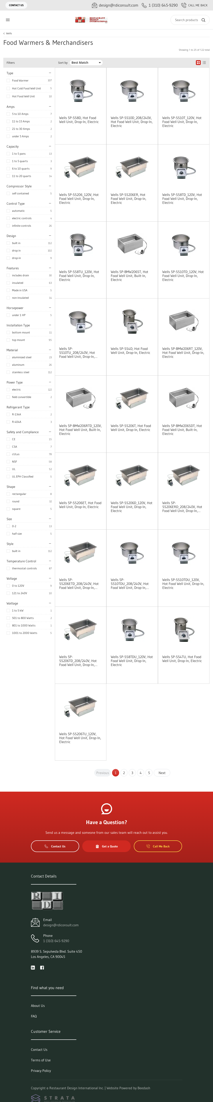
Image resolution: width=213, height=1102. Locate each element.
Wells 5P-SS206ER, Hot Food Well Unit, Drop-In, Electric (128, 198)
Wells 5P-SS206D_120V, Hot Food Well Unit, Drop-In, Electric (131, 507)
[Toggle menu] (7, 20)
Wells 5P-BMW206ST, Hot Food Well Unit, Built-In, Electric (129, 276)
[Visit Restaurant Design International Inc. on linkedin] (33, 967)
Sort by (63, 62)
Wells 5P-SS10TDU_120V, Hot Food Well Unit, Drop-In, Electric (183, 584)
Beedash (144, 1088)
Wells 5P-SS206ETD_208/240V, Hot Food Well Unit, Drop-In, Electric (79, 584)
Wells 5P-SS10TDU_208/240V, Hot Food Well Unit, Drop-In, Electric (130, 584)
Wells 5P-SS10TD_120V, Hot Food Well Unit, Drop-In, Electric (183, 276)
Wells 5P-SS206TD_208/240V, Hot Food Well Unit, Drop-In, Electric (78, 661)
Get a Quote (106, 846)
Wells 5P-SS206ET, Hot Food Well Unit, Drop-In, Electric (80, 505)
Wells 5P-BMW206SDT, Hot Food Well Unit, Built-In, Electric (182, 430)
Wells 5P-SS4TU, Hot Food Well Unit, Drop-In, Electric (182, 659)
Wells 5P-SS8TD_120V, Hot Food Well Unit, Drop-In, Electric (182, 198)
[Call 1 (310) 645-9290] (160, 5)
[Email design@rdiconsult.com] (115, 5)
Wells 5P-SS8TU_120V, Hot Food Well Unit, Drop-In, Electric (79, 276)
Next (162, 773)
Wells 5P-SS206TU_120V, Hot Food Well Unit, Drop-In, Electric (80, 738)
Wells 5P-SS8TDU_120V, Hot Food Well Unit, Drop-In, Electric (132, 661)
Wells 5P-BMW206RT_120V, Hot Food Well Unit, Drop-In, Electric (183, 352)
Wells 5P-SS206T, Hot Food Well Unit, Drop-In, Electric (131, 428)
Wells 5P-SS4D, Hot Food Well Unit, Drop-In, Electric (130, 351)
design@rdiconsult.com (61, 925)
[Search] (190, 20)
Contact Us (16, 5)
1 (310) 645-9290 (56, 941)
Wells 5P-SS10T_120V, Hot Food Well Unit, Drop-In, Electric (182, 122)
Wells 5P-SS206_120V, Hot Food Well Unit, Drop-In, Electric (79, 198)
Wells (9, 33)
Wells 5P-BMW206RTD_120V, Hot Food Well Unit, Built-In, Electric (80, 430)
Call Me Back (194, 5)
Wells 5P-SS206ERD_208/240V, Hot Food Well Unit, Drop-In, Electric (182, 507)
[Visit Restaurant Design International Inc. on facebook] (42, 967)
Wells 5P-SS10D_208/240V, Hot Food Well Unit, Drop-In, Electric (132, 122)
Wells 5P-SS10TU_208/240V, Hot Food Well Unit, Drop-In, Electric (77, 352)
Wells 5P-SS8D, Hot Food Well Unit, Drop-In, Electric (79, 120)
